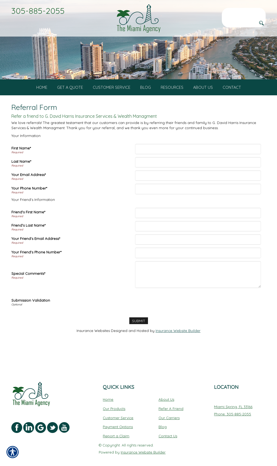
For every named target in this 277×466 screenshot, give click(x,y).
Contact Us (168, 425)
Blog (163, 416)
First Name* (21, 157)
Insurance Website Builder (178, 340)
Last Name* (21, 171)
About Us (166, 389)
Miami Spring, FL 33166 (233, 396)
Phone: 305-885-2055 (232, 404)
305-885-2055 (38, 10)
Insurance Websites (93, 340)
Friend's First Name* (28, 221)
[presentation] (177, 310)
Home (108, 389)
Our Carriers (169, 407)
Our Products (114, 398)
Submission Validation (30, 310)
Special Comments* (28, 283)
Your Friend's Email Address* (35, 248)
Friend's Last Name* (28, 235)
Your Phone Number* (29, 197)
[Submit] (138, 330)
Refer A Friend (171, 398)
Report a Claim (116, 425)
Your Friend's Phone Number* (36, 261)
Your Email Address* (28, 184)
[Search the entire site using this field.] (243, 12)
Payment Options (118, 416)
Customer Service (118, 407)
